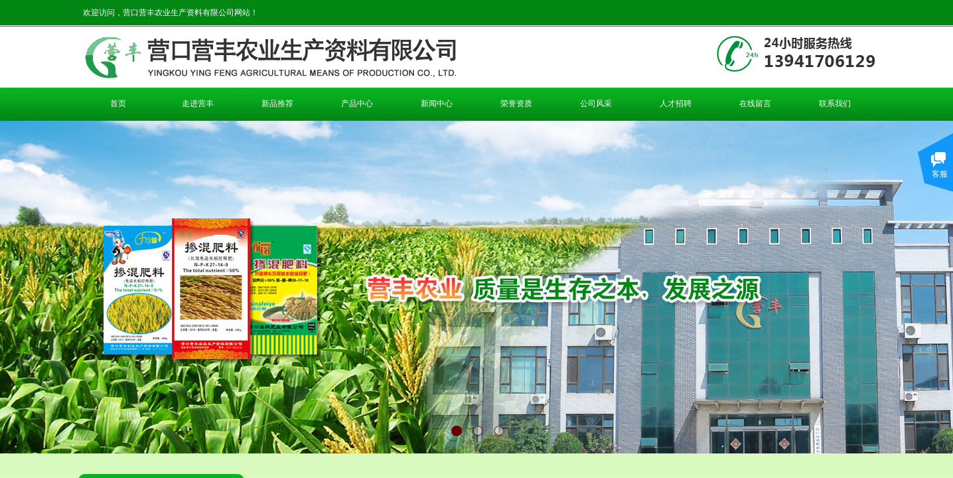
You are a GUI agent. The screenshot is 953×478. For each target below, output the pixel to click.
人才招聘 (676, 103)
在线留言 (755, 103)
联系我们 (835, 103)
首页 (118, 103)
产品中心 (357, 103)
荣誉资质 (516, 103)
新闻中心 (437, 103)
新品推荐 (277, 103)
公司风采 (596, 103)
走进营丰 (198, 103)
